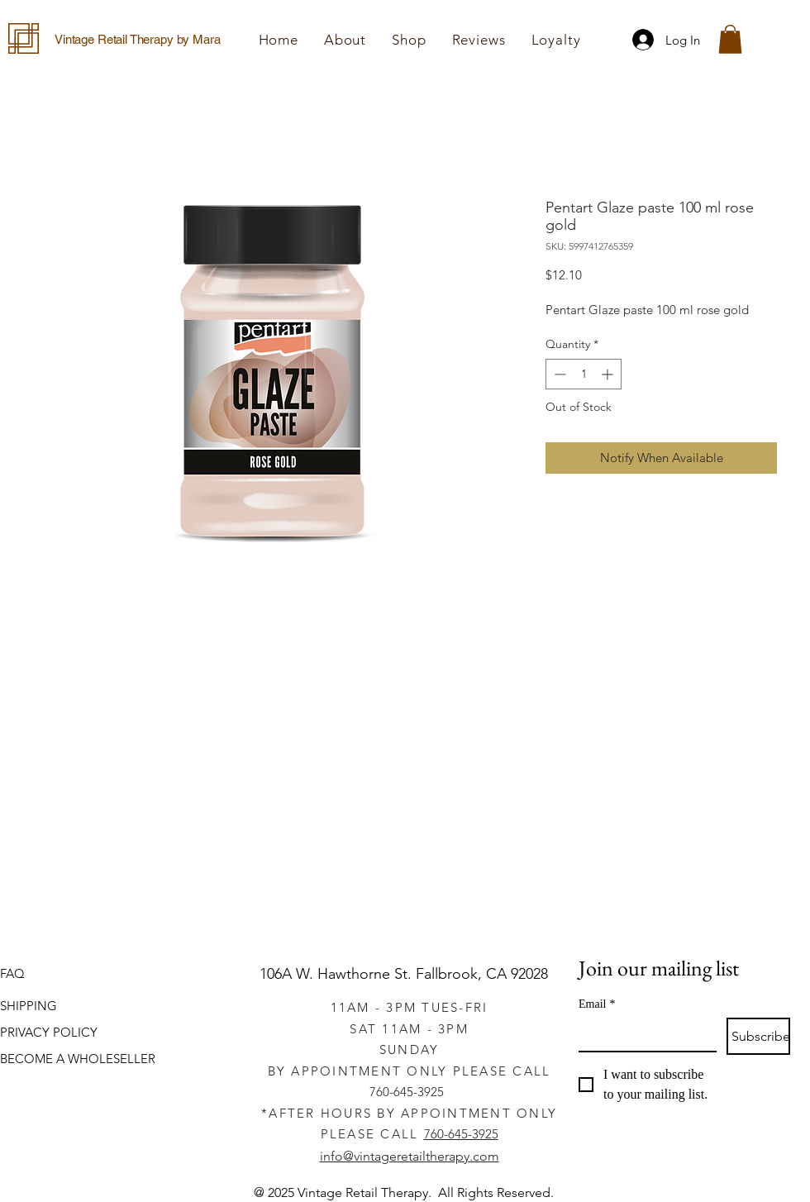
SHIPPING (28, 1006)
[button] (409, 39)
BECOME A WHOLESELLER (77, 1058)
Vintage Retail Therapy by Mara (138, 39)
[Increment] (608, 374)
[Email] (643, 1034)
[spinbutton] (583, 374)
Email (597, 1004)
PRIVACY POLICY (49, 1032)
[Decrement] (558, 374)
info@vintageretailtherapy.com (409, 1156)
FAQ (12, 973)
